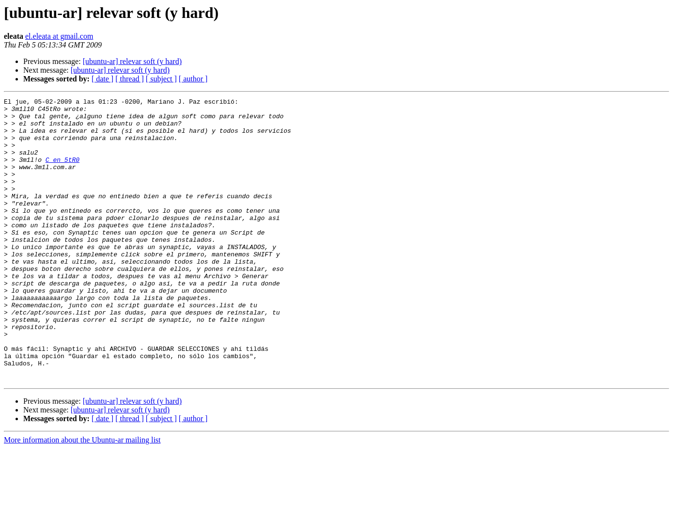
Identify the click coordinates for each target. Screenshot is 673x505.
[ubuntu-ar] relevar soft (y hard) (132, 61)
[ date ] (102, 79)
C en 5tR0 (62, 172)
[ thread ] (129, 79)
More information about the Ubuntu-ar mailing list (82, 496)
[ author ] (193, 79)
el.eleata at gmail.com (59, 36)
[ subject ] (161, 79)
